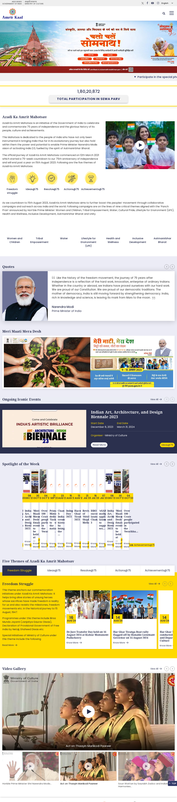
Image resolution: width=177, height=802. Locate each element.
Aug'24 (71, 595)
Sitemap (6, 793)
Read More (99, 445)
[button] (171, 47)
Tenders (45, 793)
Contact (73, 793)
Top (172, 783)
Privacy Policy (59, 793)
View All (154, 399)
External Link (88, 47)
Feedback (19, 793)
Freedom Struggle (17, 558)
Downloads (32, 793)
